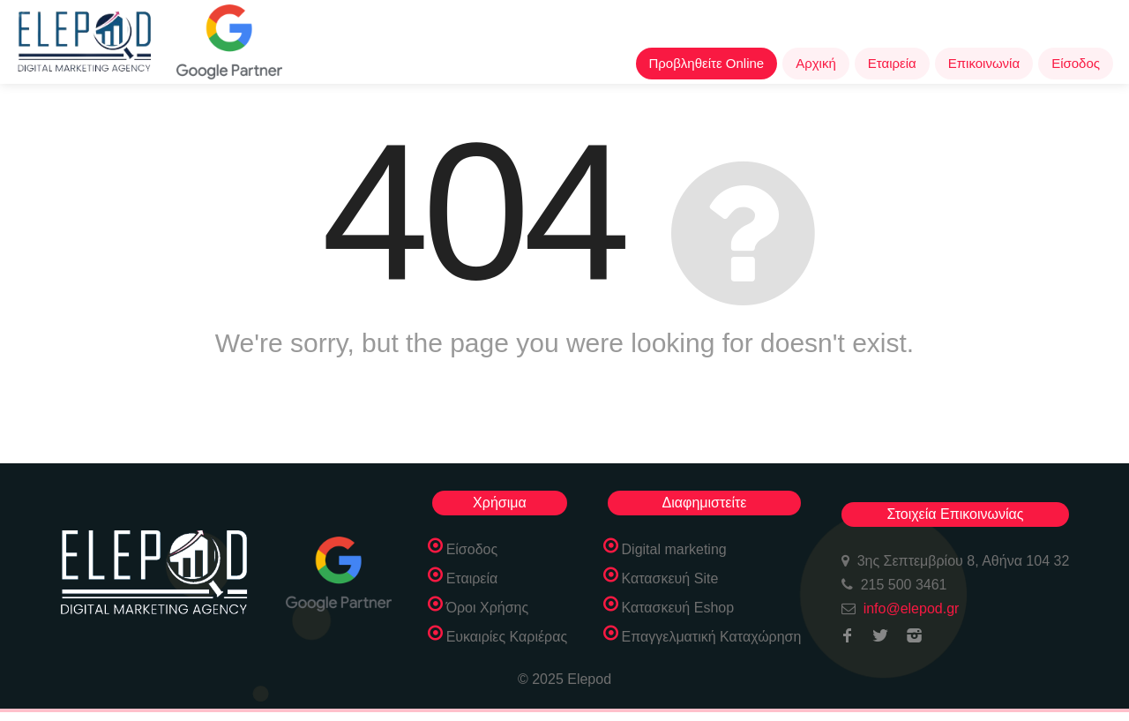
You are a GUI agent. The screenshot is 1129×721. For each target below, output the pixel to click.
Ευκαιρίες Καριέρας (507, 636)
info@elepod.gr (912, 608)
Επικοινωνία (984, 63)
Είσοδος (1075, 63)
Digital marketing (674, 549)
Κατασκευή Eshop (678, 607)
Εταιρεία (892, 63)
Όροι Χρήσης (487, 607)
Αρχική (816, 63)
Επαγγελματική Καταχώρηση (712, 636)
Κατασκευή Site (670, 578)
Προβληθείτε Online (707, 63)
